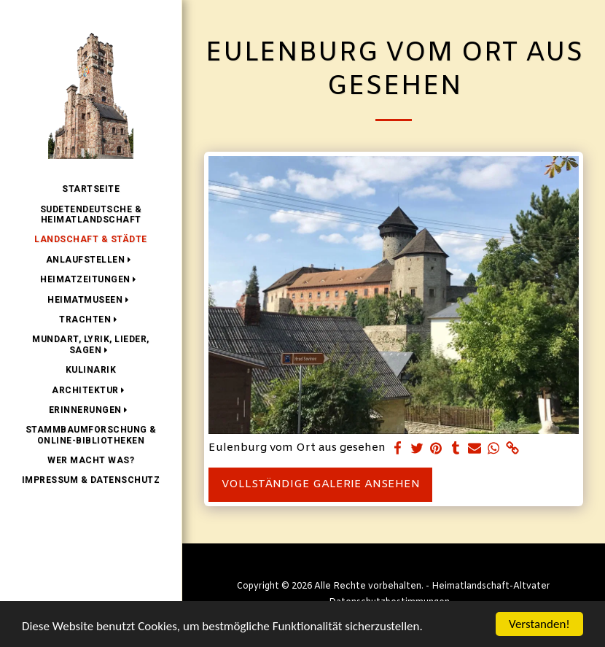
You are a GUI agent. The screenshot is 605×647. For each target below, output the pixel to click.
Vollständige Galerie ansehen (321, 484)
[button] (91, 259)
